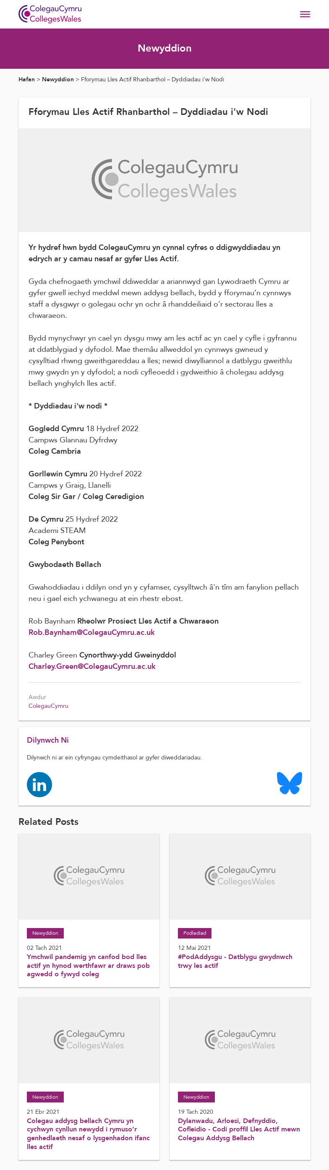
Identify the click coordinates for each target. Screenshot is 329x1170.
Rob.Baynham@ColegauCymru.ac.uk (92, 632)
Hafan (26, 79)
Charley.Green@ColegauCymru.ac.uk (92, 666)
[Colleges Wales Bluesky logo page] (289, 783)
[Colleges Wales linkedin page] (39, 784)
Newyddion (58, 79)
